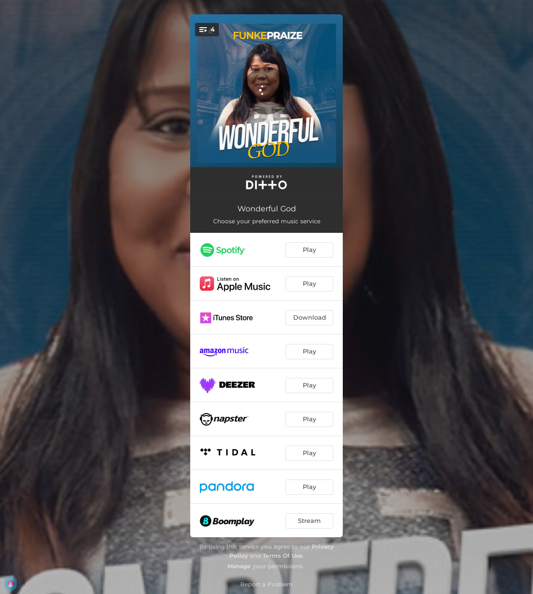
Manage (239, 566)
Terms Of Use (283, 555)
